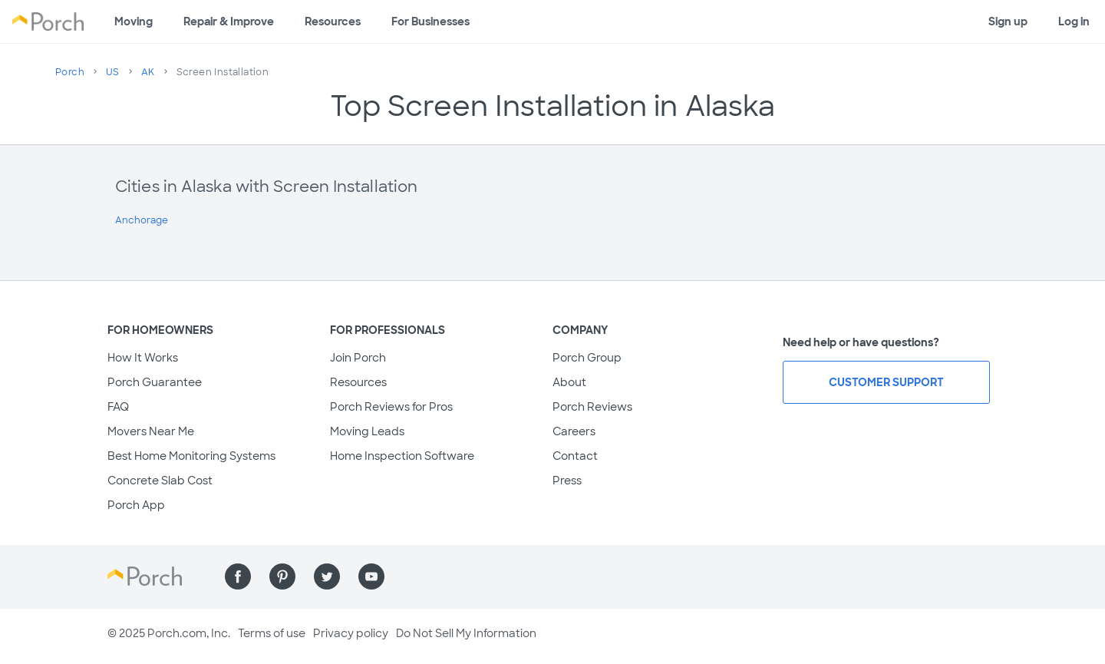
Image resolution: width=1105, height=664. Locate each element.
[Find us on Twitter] (327, 576)
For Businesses (430, 21)
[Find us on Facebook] (238, 576)
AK (148, 72)
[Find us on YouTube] (371, 576)
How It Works (142, 358)
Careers (573, 431)
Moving (133, 21)
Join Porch (358, 358)
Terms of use (271, 633)
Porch (69, 72)
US (113, 72)
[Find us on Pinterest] (282, 576)
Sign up (1007, 21)
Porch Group (587, 358)
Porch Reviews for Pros (391, 407)
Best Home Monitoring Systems (191, 456)
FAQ (118, 407)
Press (567, 480)
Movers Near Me (150, 431)
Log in (1074, 21)
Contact (575, 456)
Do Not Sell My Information (466, 633)
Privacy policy (350, 633)
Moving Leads (367, 431)
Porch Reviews (592, 407)
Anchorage (141, 220)
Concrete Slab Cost (160, 480)
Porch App (136, 505)
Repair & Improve (228, 21)
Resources (333, 21)
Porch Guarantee (154, 382)
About (569, 382)
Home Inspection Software (402, 456)
